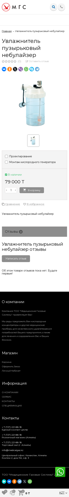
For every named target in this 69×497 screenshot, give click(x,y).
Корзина (6, 362)
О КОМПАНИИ (10, 392)
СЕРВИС (6, 396)
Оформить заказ (11, 366)
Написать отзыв (16, 258)
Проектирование (18, 156)
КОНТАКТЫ (8, 401)
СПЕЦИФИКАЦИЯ (12, 405)
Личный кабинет (11, 370)
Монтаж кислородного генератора (30, 162)
